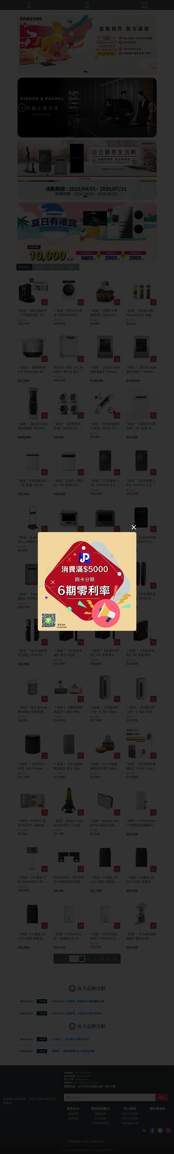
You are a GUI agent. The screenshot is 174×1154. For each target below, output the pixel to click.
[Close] (134, 527)
